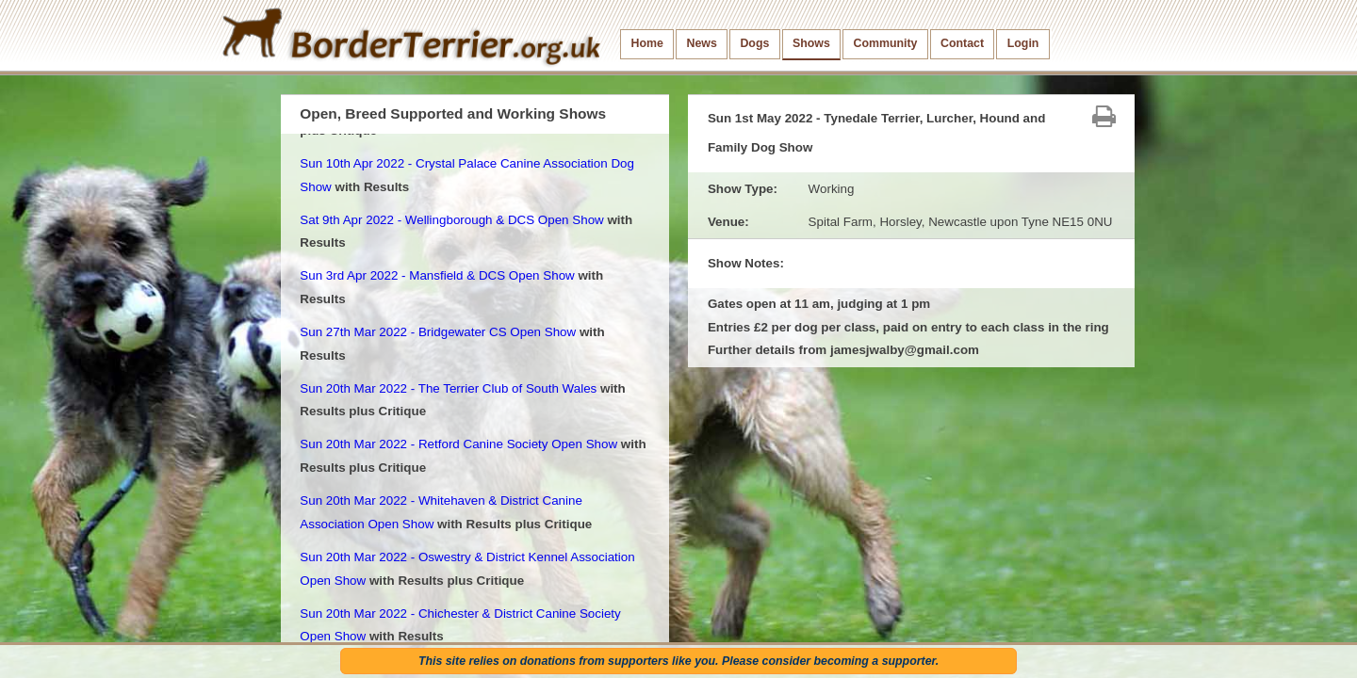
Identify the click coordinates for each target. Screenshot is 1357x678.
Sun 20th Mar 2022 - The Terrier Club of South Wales (448, 388)
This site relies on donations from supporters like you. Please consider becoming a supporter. (678, 661)
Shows (811, 43)
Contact (962, 43)
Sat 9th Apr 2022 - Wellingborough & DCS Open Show (451, 220)
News (701, 43)
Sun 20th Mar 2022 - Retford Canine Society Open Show (458, 444)
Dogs (754, 43)
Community (885, 43)
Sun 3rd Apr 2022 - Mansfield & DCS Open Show (437, 275)
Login (1023, 43)
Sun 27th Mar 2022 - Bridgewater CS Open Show (438, 332)
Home (647, 43)
